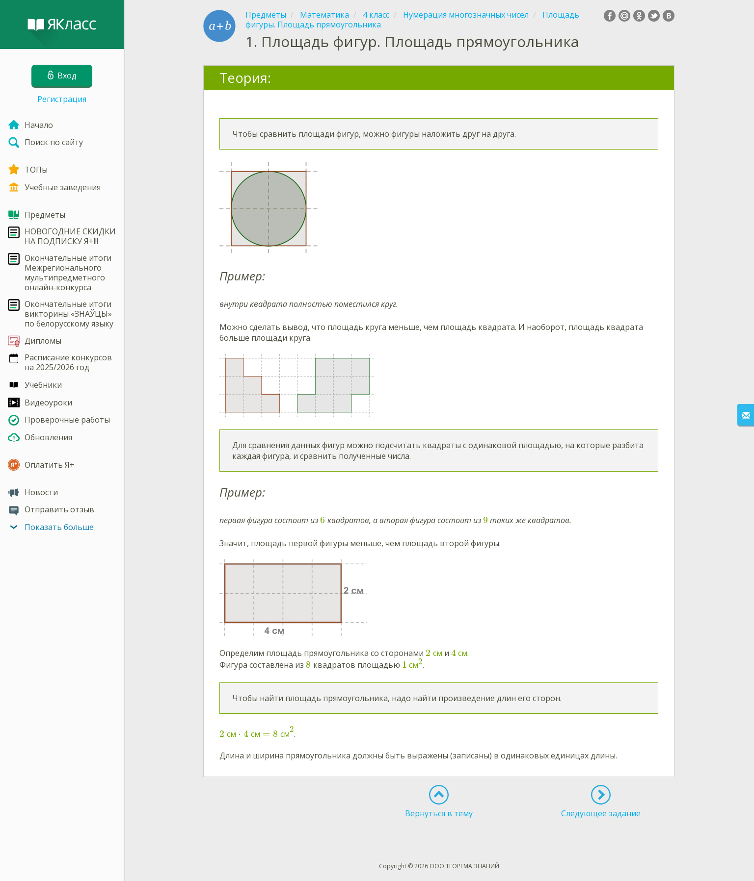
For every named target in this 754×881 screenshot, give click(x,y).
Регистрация (61, 99)
